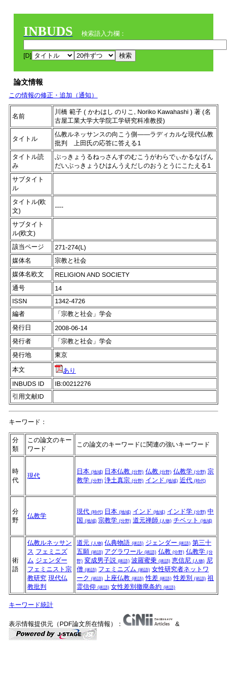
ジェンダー (51, 560)
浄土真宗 (124, 480)
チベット (192, 520)
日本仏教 (124, 471)
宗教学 (114, 520)
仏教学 (189, 471)
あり (65, 370)
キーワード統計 (31, 604)
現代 (33, 475)
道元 (90, 542)
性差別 (189, 578)
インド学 (186, 511)
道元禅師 (152, 520)
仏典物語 (124, 542)
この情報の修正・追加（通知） (53, 95)
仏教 (158, 471)
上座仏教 (124, 578)
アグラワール (130, 551)
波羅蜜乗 (150, 560)
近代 (193, 480)
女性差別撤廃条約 (143, 586)
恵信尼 (188, 560)
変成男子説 (107, 560)
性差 (158, 578)
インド (161, 480)
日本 (90, 471)
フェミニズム (124, 569)
